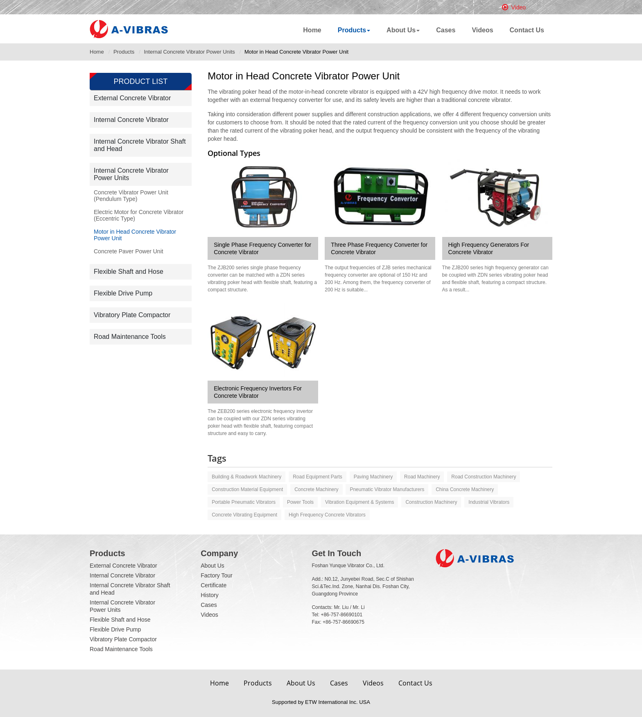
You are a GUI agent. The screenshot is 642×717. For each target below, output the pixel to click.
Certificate (213, 585)
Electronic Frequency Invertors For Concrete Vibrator (258, 392)
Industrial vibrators (488, 502)
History (210, 595)
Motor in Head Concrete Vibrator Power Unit (135, 234)
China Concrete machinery (465, 489)
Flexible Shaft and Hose (128, 271)
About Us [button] (403, 30)
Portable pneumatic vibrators (244, 502)
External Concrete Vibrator (132, 98)
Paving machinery (373, 477)
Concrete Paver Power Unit (128, 251)
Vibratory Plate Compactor (132, 314)
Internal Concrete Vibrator (131, 119)
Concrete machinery (316, 489)
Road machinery (422, 477)
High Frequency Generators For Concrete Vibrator (488, 248)
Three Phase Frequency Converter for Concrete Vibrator (379, 248)
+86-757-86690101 (341, 615)
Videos (482, 30)
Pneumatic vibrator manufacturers (387, 489)
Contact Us (527, 30)
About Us (212, 565)
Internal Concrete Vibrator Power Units (189, 52)
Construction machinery (431, 502)
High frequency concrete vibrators (327, 515)
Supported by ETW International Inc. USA (321, 702)
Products (123, 52)
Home (312, 30)
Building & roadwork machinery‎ (246, 477)
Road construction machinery (483, 477)
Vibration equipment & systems (359, 502)
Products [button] (354, 30)
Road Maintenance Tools (130, 336)
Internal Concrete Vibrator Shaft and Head (140, 145)
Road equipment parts (317, 477)
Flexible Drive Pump (123, 293)
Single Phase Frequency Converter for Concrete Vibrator (262, 248)
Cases (445, 30)
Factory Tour (217, 575)
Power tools (300, 502)
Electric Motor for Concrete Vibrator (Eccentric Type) (138, 215)
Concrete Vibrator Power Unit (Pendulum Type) (131, 195)
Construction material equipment (247, 489)
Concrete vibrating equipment (244, 515)
